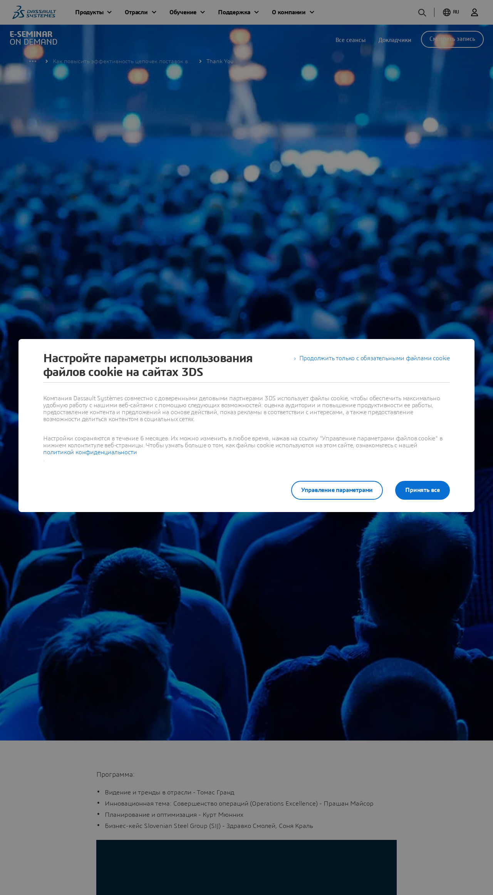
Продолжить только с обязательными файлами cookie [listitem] (374, 358)
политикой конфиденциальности (90, 452)
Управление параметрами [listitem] (337, 490)
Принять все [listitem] (422, 490)
